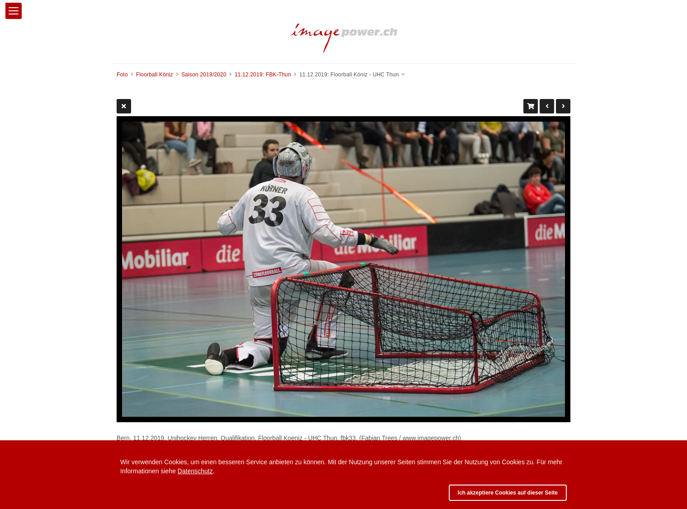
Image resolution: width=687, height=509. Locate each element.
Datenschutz (195, 471)
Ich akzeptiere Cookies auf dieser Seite (508, 493)
